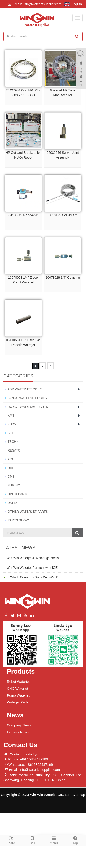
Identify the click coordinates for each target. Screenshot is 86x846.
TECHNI (13, 441)
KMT (11, 415)
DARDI (13, 503)
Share (11, 840)
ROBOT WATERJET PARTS (28, 407)
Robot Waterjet (18, 681)
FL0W (12, 424)
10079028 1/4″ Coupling (63, 277)
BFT (11, 433)
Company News (19, 725)
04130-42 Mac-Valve (23, 215)
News (15, 715)
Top (75, 840)
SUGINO (14, 485)
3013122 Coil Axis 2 (63, 215)
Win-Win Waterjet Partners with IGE (32, 567)
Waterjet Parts (17, 702)
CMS (11, 476)
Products (21, 671)
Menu (54, 840)
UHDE (12, 468)
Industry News (18, 732)
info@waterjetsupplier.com (42, 4)
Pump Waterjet (18, 695)
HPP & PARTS (18, 494)
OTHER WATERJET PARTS (28, 511)
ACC (11, 459)
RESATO (14, 450)
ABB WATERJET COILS (25, 389)
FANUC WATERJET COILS (27, 398)
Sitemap (78, 795)
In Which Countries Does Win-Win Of (33, 577)
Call (32, 840)
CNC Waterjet (17, 688)
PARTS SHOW (18, 520)
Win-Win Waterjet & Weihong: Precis (33, 558)
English (73, 4)
